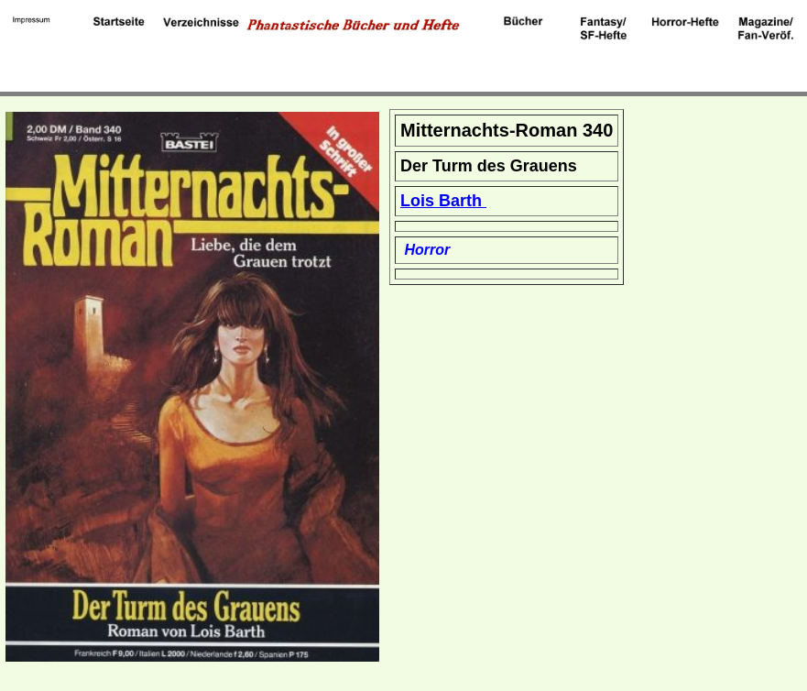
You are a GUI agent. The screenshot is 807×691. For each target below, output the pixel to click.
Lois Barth (443, 201)
